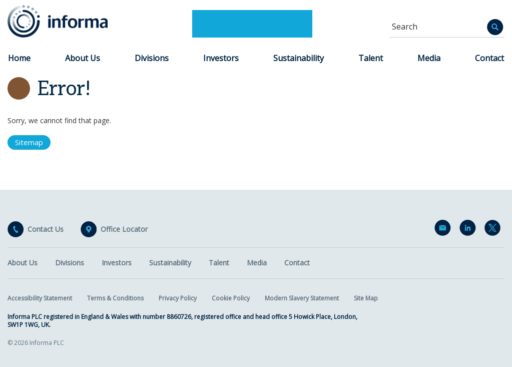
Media (428, 58)
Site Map (366, 298)
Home (19, 58)
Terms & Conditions (115, 298)
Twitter (494, 230)
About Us (82, 58)
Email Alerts (444, 230)
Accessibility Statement (40, 298)
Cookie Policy (231, 298)
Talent (370, 58)
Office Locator (124, 229)
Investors (221, 58)
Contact (489, 58)
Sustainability (298, 58)
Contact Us (46, 229)
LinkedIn (469, 230)
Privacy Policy (178, 298)
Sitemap (29, 142)
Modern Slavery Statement (302, 298)
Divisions (152, 58)
